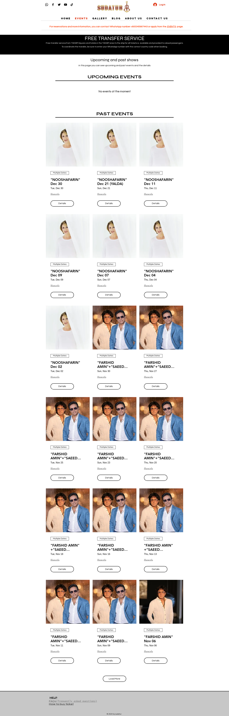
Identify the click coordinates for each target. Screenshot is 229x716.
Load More (114, 679)
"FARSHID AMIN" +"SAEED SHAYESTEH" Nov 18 (65, 547)
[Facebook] (53, 4)
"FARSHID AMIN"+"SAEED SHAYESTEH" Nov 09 (112, 639)
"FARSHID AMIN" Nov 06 (158, 639)
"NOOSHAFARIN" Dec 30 (65, 182)
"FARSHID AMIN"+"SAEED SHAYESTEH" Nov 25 (65, 456)
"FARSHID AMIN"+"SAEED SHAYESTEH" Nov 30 (112, 365)
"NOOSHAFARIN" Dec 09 (65, 273)
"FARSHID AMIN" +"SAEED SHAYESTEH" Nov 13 (159, 547)
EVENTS (171, 26)
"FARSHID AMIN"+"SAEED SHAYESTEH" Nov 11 (65, 639)
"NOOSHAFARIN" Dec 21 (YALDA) (112, 182)
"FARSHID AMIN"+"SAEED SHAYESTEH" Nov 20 (159, 456)
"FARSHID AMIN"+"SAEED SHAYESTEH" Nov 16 (112, 547)
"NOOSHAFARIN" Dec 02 (65, 365)
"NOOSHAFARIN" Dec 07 (112, 273)
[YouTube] (65, 4)
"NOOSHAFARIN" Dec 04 (159, 273)
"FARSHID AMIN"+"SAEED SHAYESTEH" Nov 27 (159, 365)
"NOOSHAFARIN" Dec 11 (159, 182)
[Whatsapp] (46, 4)
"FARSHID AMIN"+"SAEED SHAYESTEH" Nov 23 (112, 456)
